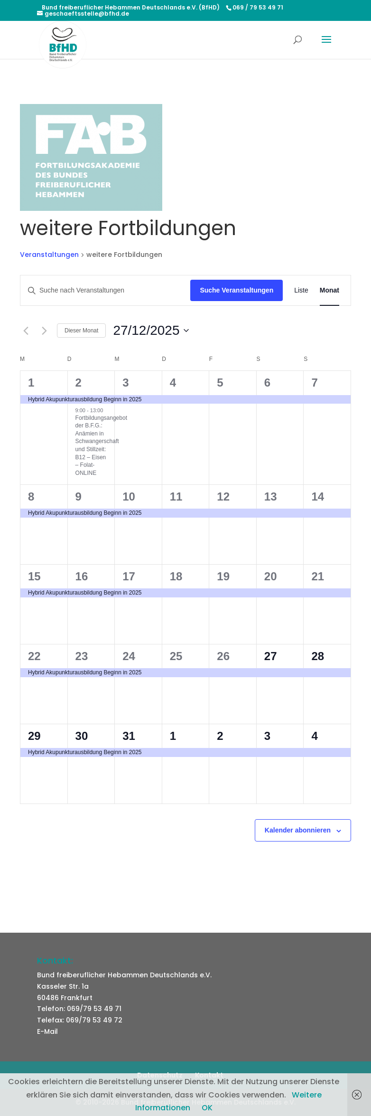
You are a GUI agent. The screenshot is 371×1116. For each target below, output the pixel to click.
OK (207, 1107)
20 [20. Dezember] (270, 576)
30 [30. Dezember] (81, 735)
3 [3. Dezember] (125, 382)
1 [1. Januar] (173, 735)
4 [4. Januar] (314, 735)
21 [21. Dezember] (317, 576)
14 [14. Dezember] (317, 496)
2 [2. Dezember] (78, 382)
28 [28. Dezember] (317, 656)
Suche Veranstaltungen (236, 290)
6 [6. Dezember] (267, 382)
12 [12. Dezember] (223, 496)
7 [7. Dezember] (314, 382)
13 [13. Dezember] (270, 496)
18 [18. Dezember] (176, 576)
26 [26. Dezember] (223, 656)
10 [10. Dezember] (128, 496)
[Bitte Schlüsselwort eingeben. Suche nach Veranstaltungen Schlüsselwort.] (105, 290)
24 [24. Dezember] (128, 656)
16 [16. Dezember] (81, 576)
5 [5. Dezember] (220, 382)
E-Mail (47, 1031)
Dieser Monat (81, 330)
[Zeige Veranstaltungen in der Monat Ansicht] (329, 290)
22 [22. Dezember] (34, 656)
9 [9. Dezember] (78, 496)
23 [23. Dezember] (81, 656)
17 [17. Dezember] (128, 576)
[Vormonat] (25, 330)
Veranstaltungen (49, 254)
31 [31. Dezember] (128, 735)
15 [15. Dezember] (34, 576)
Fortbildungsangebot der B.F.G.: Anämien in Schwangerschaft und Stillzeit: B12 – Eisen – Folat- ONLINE (101, 445)
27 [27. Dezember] (270, 656)
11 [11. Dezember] (176, 496)
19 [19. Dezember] (223, 576)
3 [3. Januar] (267, 735)
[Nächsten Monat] (44, 330)
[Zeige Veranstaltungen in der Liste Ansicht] (301, 290)
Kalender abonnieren (298, 830)
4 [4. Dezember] (173, 382)
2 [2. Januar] (220, 735)
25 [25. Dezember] (176, 656)
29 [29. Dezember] (34, 735)
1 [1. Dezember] (31, 382)
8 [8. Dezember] (31, 496)
